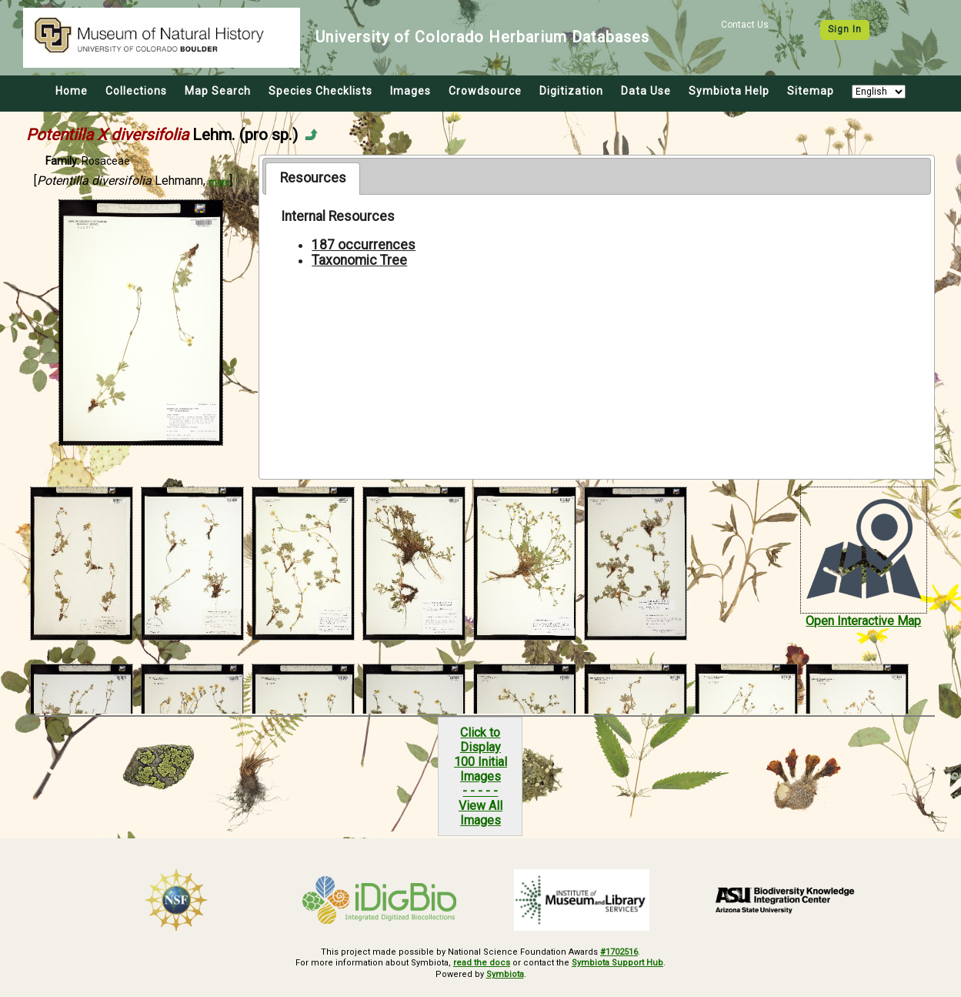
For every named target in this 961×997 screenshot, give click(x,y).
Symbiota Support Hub (617, 963)
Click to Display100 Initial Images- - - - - (480, 761)
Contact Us (745, 24)
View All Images (480, 813)
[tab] (312, 178)
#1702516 (619, 952)
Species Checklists (320, 91)
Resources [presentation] (313, 178)
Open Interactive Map (863, 621)
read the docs (481, 963)
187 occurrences (363, 245)
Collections (136, 91)
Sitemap (810, 91)
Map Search (218, 91)
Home (71, 91)
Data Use (646, 91)
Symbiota (505, 974)
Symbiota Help (729, 91)
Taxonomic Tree (359, 260)
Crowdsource (485, 91)
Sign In (845, 29)
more (219, 182)
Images (410, 91)
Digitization (571, 91)
